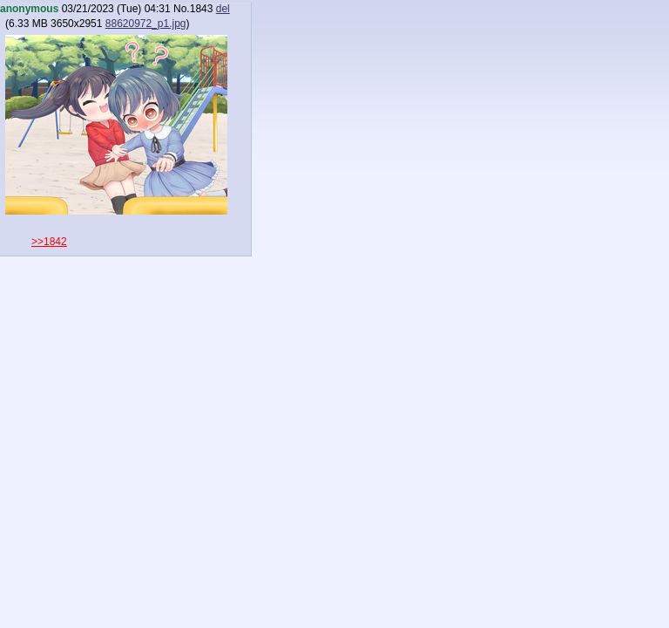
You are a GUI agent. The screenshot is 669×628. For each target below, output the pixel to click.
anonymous (29, 9)
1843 (201, 9)
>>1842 (49, 242)
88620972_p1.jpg (145, 23)
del (223, 9)
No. (181, 9)
